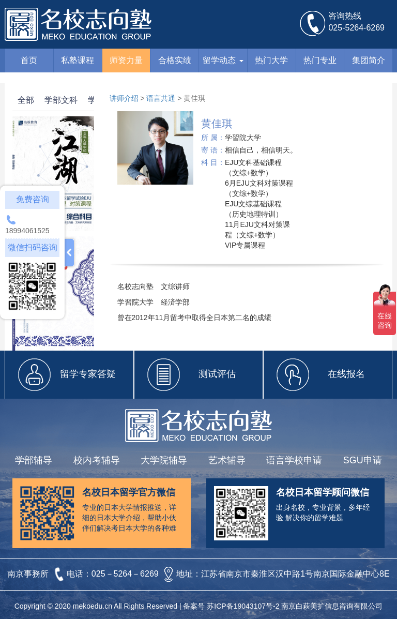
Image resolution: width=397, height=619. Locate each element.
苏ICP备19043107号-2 (243, 606)
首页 (29, 60)
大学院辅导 (164, 460)
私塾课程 (77, 60)
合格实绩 (174, 60)
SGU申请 (362, 460)
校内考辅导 (96, 460)
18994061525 (27, 231)
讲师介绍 (124, 98)
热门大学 (271, 60)
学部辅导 (33, 460)
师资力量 (126, 60)
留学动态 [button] (223, 60)
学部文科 (61, 100)
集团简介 (368, 60)
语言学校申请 (294, 460)
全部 (26, 100)
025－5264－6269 (126, 574)
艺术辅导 (227, 460)
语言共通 (160, 98)
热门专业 (320, 60)
